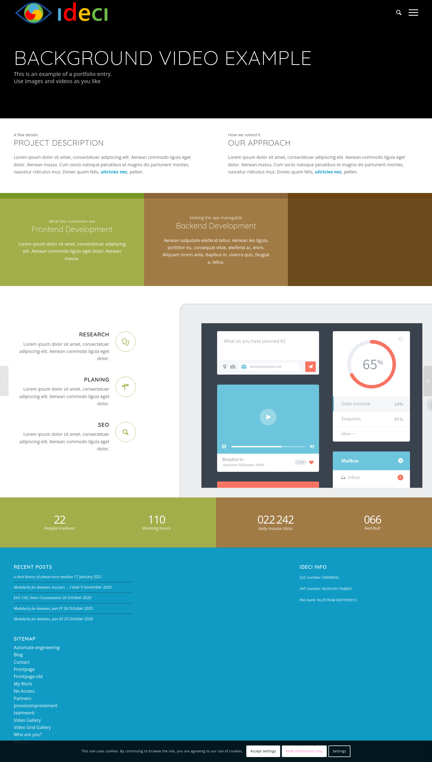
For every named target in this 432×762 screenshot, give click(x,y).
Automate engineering (37, 647)
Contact (21, 662)
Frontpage (24, 669)
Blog (18, 655)
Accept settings (263, 751)
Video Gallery (27, 720)
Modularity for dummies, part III (38, 619)
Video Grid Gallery (32, 727)
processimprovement (36, 706)
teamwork (24, 713)
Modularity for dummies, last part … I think (47, 587)
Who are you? (28, 734)
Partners (22, 698)
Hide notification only (304, 751)
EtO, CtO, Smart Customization (37, 598)
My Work (23, 684)
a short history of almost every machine (43, 577)
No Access (24, 691)
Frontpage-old (28, 676)
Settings (339, 751)
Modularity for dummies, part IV (38, 608)
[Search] (399, 12)
